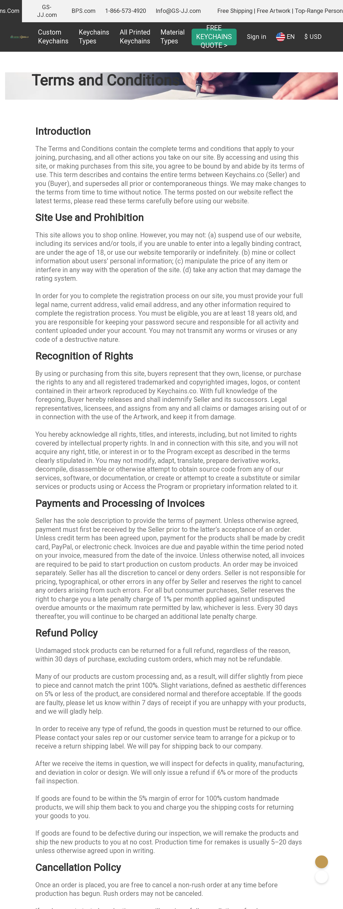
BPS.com (83, 11)
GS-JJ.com (47, 11)
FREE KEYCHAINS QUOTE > (214, 36)
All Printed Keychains (135, 36)
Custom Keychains (53, 36)
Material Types (173, 36)
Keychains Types (94, 36)
